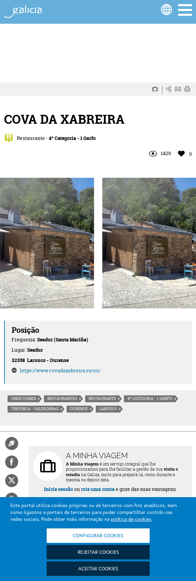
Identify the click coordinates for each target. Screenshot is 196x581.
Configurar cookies (98, 536)
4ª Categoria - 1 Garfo (149, 398)
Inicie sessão (58, 489)
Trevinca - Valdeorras (35, 409)
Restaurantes (62, 398)
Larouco (108, 409)
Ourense (79, 409)
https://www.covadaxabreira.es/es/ (60, 370)
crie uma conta (98, 489)
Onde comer (23, 398)
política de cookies (131, 519)
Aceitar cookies (98, 569)
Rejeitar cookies (98, 552)
